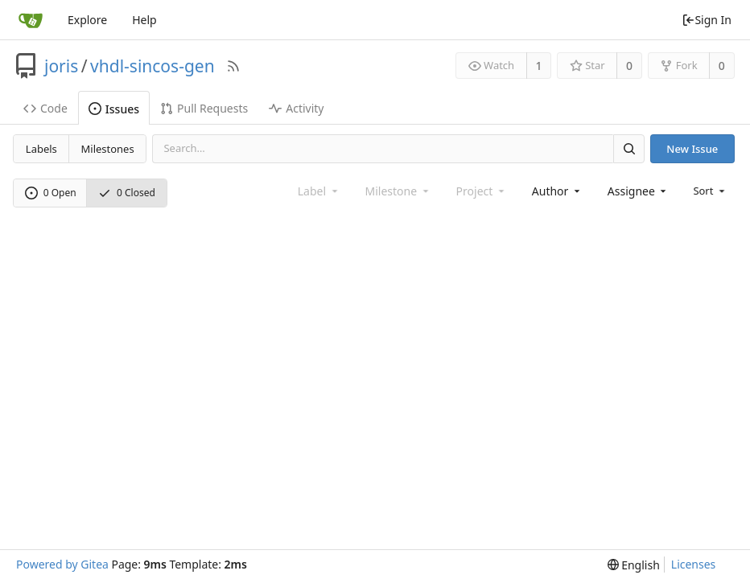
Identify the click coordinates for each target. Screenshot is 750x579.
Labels (41, 149)
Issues (114, 109)
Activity (296, 108)
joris (61, 66)
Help (144, 19)
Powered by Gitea (62, 564)
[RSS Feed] (233, 66)
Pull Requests (204, 108)
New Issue (692, 149)
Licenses (693, 564)
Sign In (706, 19)
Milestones (107, 149)
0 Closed (126, 192)
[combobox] (557, 191)
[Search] (628, 148)
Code (45, 108)
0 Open (50, 192)
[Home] (30, 20)
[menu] (710, 190)
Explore (87, 19)
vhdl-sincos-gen (152, 66)
